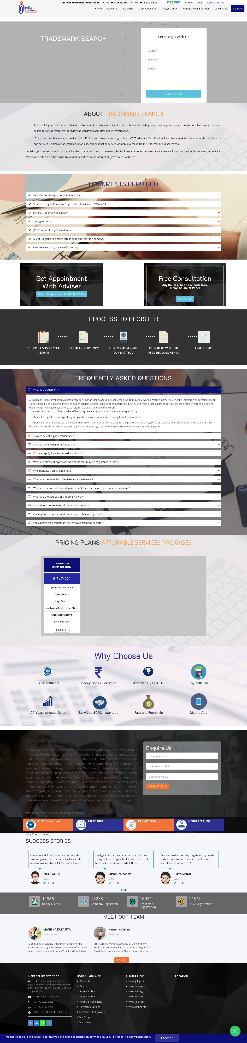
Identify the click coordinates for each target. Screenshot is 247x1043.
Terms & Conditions (91, 1001)
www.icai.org (135, 991)
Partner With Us (215, 2)
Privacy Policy (87, 991)
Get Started (174, 93)
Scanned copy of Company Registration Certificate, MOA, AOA (67, 204)
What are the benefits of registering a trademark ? (60, 479)
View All (121, 960)
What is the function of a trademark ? (52, 444)
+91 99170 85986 (115, 2)
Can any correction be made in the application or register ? (65, 514)
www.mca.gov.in (137, 986)
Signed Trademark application (48, 212)
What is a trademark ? (43, 389)
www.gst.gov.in (136, 981)
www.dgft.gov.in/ (137, 1006)
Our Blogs (84, 1017)
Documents (221, 8)
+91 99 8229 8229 (144, 2)
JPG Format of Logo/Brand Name (50, 230)
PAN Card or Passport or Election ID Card (55, 195)
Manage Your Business (196, 8)
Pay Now (237, 8)
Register (188, 2)
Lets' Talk (185, 298)
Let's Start (61, 629)
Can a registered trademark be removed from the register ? (66, 522)
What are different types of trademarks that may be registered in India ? (73, 461)
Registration (170, 8)
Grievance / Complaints (92, 1012)
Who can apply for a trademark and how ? (55, 453)
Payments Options (90, 1006)
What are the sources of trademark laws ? (55, 496)
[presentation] (172, 79)
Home (98, 8)
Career (83, 986)
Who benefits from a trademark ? (50, 470)
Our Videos (85, 1022)
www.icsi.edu (135, 996)
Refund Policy (87, 996)
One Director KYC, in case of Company (53, 247)
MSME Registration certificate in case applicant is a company (66, 238)
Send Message (157, 786)
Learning (128, 8)
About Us (112, 8)
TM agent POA (39, 221)
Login (200, 2)
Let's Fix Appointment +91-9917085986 (61, 294)
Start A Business (148, 8)
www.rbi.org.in (136, 1001)
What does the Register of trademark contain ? (58, 505)
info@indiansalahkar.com (80, 2)
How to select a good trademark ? (51, 435)
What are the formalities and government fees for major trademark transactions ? (79, 488)
